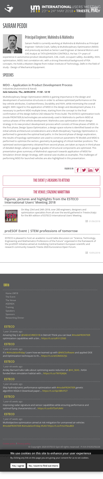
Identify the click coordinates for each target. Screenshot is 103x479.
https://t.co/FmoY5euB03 (60, 425)
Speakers (10, 310)
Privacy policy (23, 443)
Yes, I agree (18, 466)
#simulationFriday (31, 425)
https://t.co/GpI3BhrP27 (54, 390)
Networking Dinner (15, 317)
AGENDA (10, 303)
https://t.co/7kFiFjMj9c (55, 373)
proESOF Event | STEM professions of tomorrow (41, 231)
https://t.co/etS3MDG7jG (54, 355)
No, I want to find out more (43, 466)
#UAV (44, 425)
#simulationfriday (16, 352)
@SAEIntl (26, 335)
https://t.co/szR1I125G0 (53, 338)
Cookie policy (9, 443)
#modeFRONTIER (81, 335)
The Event (10, 296)
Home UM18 (12, 293)
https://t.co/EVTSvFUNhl (50, 408)
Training (10, 307)
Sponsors (10, 314)
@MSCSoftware (66, 352)
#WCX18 (35, 335)
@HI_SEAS (74, 370)
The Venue (11, 300)
